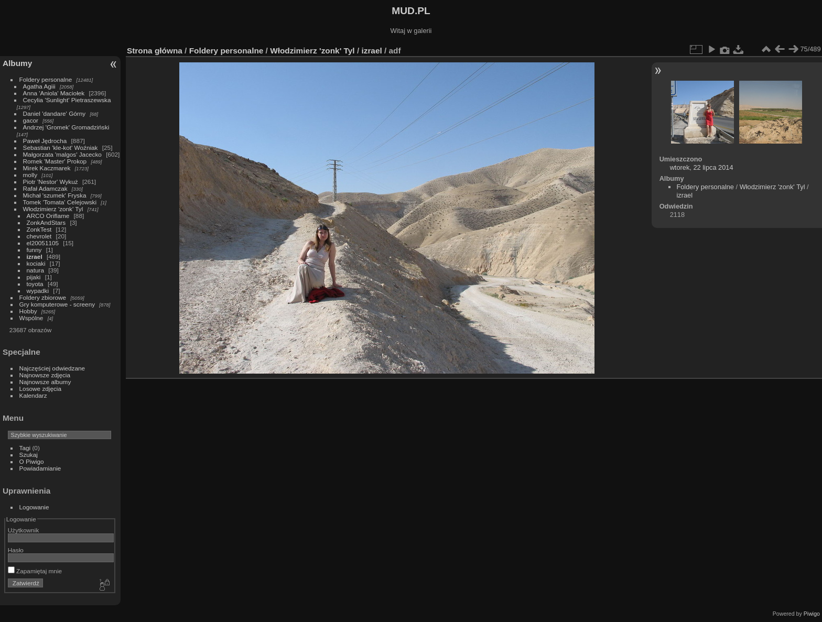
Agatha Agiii (39, 86)
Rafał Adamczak (45, 188)
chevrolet (39, 236)
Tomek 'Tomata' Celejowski (60, 202)
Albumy (17, 63)
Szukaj (28, 454)
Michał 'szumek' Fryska (54, 195)
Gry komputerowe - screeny (57, 304)
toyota (35, 283)
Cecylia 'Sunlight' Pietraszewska (67, 99)
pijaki (34, 277)
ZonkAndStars (46, 222)
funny (34, 249)
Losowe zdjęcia (40, 388)
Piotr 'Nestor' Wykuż (50, 181)
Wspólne (31, 317)
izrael (34, 256)
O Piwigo (31, 461)
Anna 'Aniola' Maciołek (54, 93)
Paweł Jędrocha (45, 140)
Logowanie (34, 507)
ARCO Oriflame (48, 215)
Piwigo (812, 613)
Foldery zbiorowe (43, 297)
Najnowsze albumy (45, 381)
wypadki (38, 290)
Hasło (16, 550)
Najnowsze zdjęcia (44, 375)
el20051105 (43, 242)
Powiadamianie (40, 468)
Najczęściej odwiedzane (52, 368)
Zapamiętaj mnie (35, 571)
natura (35, 270)
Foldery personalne (45, 79)
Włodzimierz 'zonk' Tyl (53, 208)
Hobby (28, 311)
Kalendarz (33, 395)
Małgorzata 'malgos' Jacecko (62, 154)
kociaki (36, 263)
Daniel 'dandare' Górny (54, 113)
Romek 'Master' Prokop (55, 161)
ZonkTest (39, 229)
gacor (30, 120)
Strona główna (154, 50)
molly (30, 174)
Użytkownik (23, 530)
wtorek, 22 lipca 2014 (701, 167)
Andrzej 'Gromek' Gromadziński (66, 127)
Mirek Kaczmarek (47, 168)
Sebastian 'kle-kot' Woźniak (60, 147)
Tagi (25, 447)
